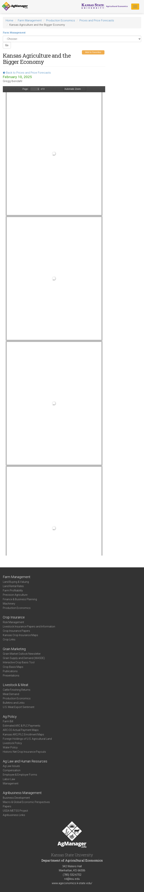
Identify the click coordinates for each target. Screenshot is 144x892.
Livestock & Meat (15, 685)
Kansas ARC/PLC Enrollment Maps (23, 734)
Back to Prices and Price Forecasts (27, 72)
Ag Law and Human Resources (25, 761)
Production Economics (60, 20)
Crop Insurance (14, 617)
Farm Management (30, 20)
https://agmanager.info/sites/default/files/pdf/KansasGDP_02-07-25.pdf (54, 321)
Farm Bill (8, 721)
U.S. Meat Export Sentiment (18, 707)
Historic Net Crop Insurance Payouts (24, 751)
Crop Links (9, 639)
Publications (10, 671)
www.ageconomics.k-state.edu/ (72, 883)
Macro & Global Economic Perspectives (26, 802)
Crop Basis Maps (13, 666)
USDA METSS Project (15, 810)
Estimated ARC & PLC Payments (21, 725)
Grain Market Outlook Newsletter (22, 653)
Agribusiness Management (22, 793)
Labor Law (9, 779)
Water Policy (10, 747)
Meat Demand (11, 694)
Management (10, 783)
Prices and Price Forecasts (97, 20)
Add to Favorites (93, 52)
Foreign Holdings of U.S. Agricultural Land (27, 738)
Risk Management (13, 622)
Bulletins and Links (14, 702)
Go (6, 45)
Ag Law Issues (11, 766)
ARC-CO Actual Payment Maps (21, 729)
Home (9, 20)
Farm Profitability (13, 590)
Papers (7, 806)
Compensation (11, 770)
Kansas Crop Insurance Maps (20, 635)
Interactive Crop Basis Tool (18, 662)
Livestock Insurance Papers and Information (29, 626)
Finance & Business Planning (20, 599)
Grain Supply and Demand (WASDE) (24, 658)
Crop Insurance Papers (16, 630)
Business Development (16, 797)
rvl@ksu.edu (72, 879)
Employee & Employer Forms (20, 774)
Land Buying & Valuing (16, 581)
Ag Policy (10, 717)
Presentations (11, 675)
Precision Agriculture (15, 594)
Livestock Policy (12, 743)
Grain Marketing (14, 649)
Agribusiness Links (14, 815)
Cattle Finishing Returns (16, 689)
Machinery (9, 603)
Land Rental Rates (13, 586)
